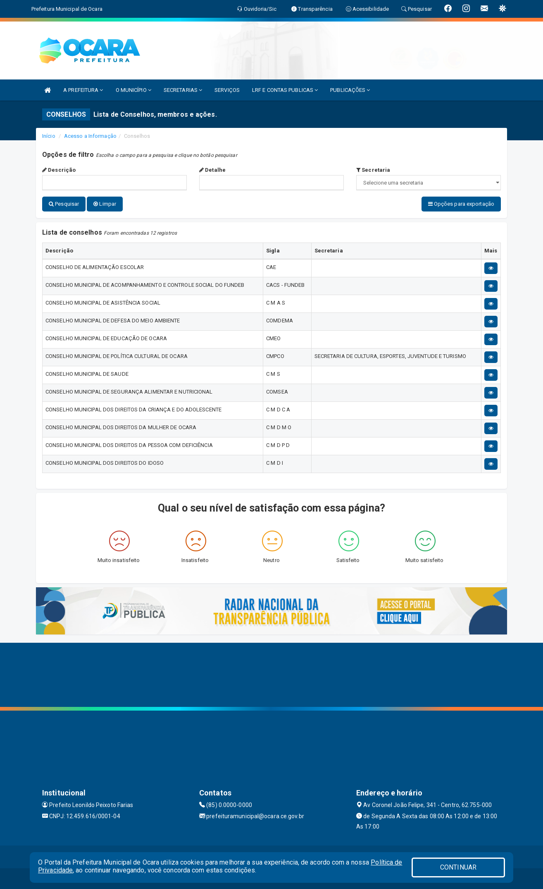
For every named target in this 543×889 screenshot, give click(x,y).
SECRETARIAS (183, 90)
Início (48, 136)
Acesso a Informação (90, 136)
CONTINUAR (458, 867)
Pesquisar (64, 204)
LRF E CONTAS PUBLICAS (285, 90)
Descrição (59, 170)
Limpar (104, 204)
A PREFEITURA (83, 90)
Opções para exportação (461, 204)
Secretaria (373, 170)
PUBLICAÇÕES (350, 90)
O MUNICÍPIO (133, 90)
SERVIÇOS (227, 90)
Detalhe (212, 170)
